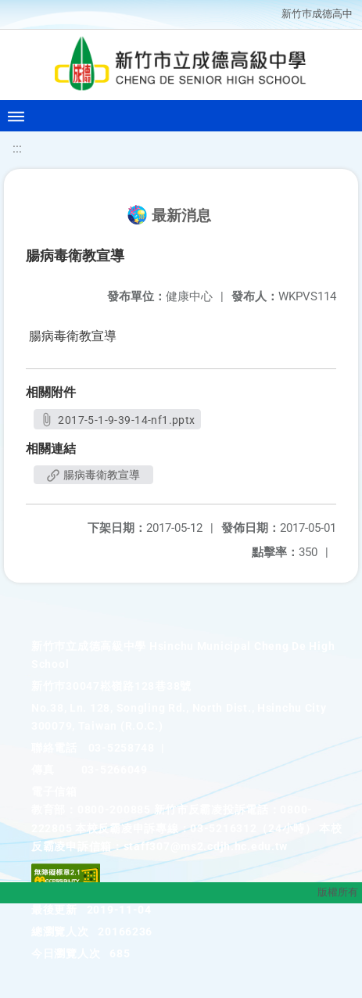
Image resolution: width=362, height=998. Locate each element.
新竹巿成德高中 (317, 14)
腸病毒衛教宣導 (93, 474)
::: (17, 148)
